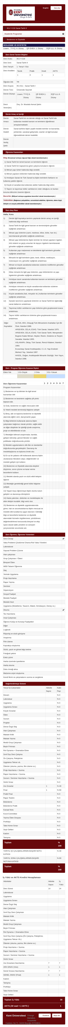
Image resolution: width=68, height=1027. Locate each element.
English (45, 8)
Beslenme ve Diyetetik (14, 39)
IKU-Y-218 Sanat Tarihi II (15, 28)
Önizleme (44, 1016)
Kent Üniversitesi (16, 1015)
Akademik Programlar (13, 34)
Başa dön (57, 1015)
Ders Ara (56, 8)
